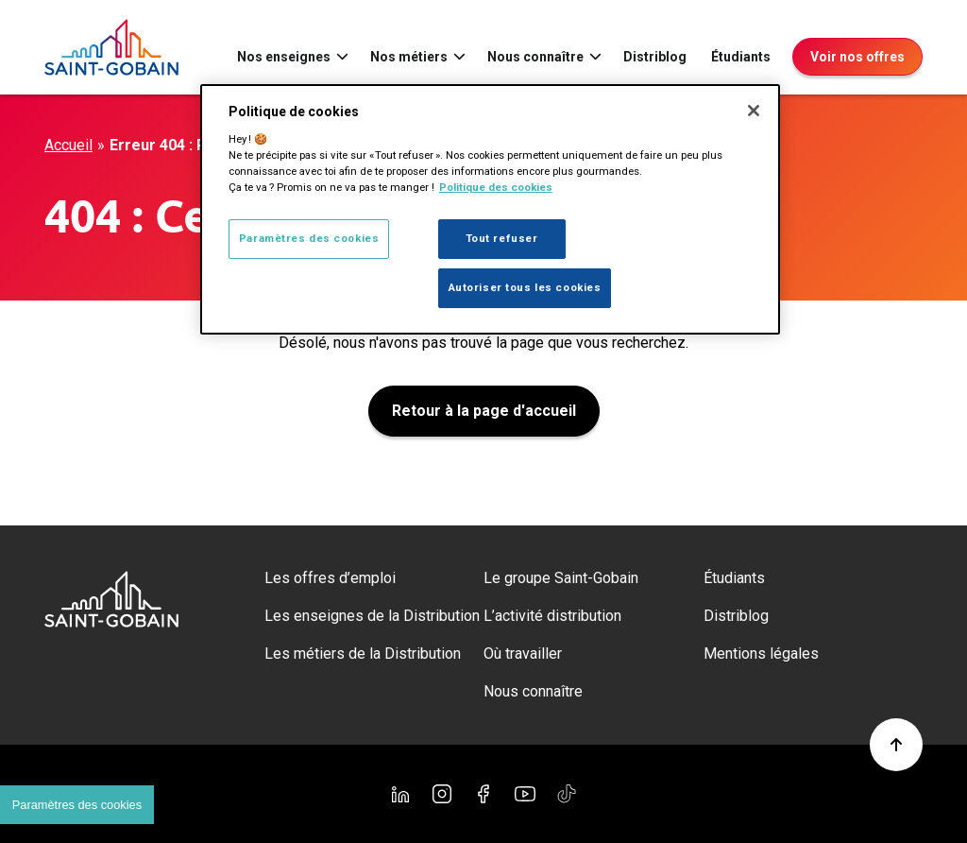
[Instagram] (442, 794)
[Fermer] (753, 110)
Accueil (68, 145)
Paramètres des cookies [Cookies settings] (77, 805)
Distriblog (655, 56)
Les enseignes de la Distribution (372, 616)
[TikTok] (566, 794)
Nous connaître (535, 56)
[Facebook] (483, 794)
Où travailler (523, 653)
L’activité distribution (552, 616)
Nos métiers (409, 56)
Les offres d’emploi (330, 578)
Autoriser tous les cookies (525, 287)
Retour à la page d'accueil (484, 411)
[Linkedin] (400, 794)
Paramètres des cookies (309, 238)
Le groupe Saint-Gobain (561, 578)
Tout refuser (502, 238)
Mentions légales (761, 653)
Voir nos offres (857, 56)
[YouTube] (525, 794)
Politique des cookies (495, 187)
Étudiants (741, 56)
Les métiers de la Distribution (362, 653)
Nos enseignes (284, 56)
